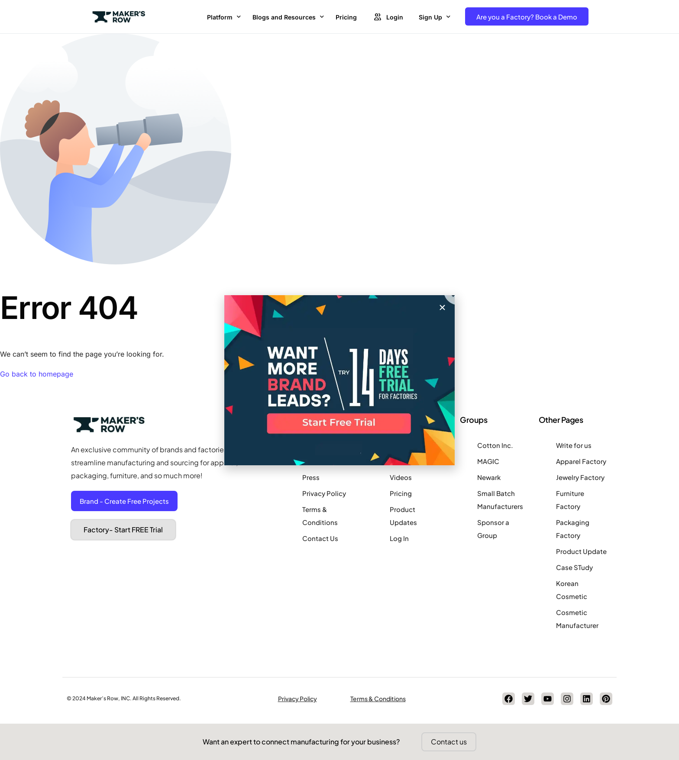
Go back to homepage (36, 374)
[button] (442, 307)
